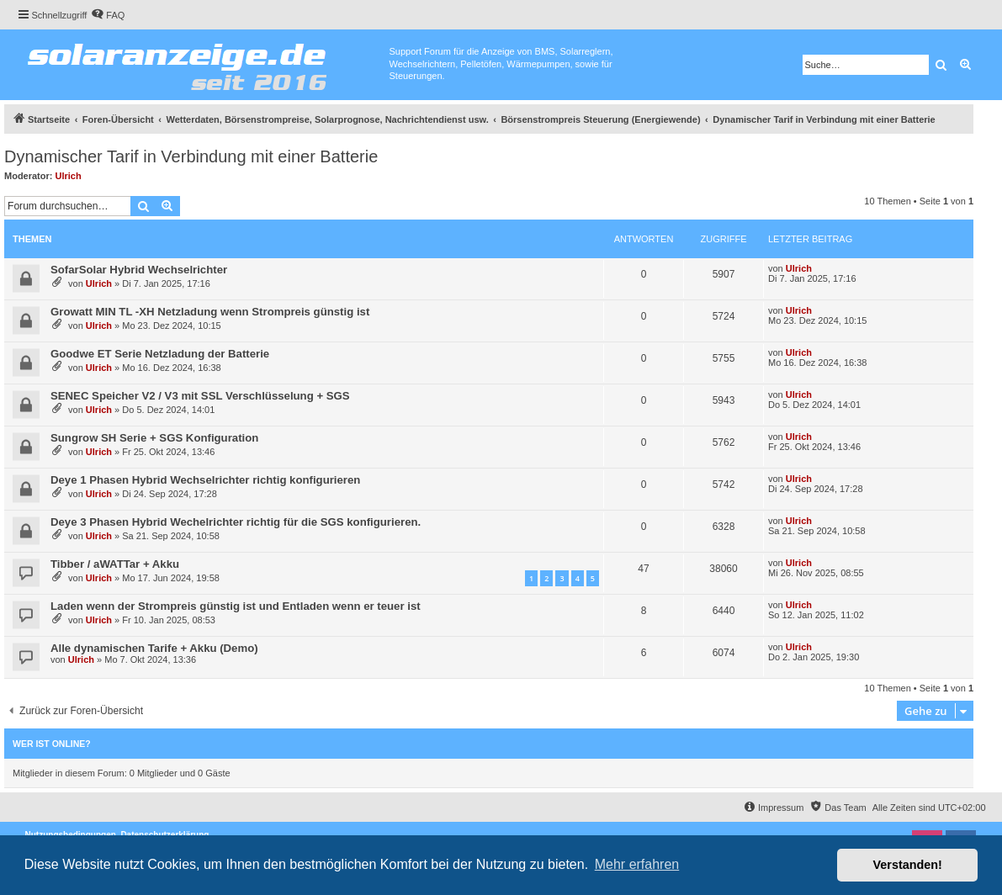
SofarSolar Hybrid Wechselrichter (138, 269)
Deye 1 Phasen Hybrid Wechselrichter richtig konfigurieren (205, 480)
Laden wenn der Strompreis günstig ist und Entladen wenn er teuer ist (235, 606)
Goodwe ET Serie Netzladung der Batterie (159, 353)
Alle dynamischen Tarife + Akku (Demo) (154, 648)
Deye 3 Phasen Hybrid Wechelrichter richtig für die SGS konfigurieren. (235, 522)
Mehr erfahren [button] (637, 864)
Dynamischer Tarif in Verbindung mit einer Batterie (191, 156)
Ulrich (69, 176)
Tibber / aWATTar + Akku (114, 564)
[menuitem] (108, 15)
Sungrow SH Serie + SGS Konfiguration (154, 438)
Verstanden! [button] (907, 864)
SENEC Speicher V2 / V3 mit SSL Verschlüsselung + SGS (200, 395)
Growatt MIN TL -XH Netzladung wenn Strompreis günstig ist (209, 311)
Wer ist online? (52, 744)
